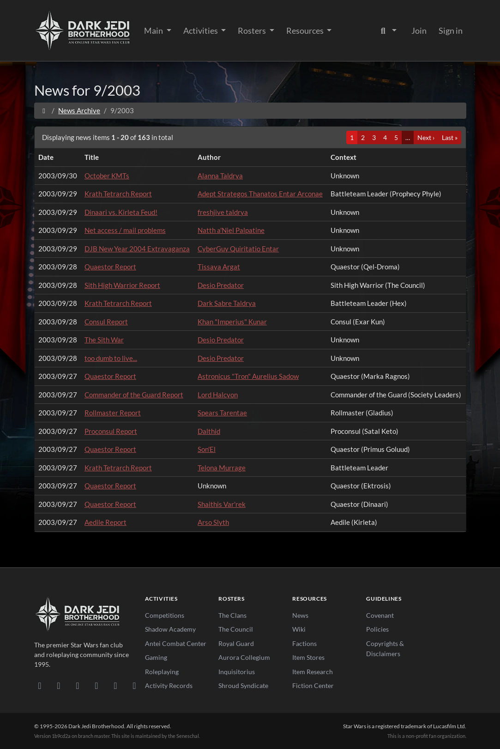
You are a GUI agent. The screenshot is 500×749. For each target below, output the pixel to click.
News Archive (79, 110)
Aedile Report (105, 522)
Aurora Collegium (244, 657)
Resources (305, 30)
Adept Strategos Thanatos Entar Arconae (260, 193)
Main (154, 30)
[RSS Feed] (134, 685)
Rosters (252, 30)
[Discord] (40, 685)
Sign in (451, 30)
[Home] (44, 110)
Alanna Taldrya (220, 175)
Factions (304, 643)
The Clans (232, 615)
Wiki (299, 629)
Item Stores (308, 657)
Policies (377, 629)
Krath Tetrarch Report (118, 193)
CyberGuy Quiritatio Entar (238, 248)
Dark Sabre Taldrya (227, 303)
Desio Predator (221, 285)
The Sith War (104, 339)
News (300, 615)
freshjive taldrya (223, 212)
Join (419, 30)
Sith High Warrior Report (122, 285)
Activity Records (169, 685)
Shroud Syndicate (243, 685)
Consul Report (106, 321)
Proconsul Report (110, 431)
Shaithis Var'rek (222, 504)
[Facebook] (78, 685)
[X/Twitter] (115, 685)
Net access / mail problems (125, 230)
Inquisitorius (236, 672)
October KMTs (106, 175)
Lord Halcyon (218, 394)
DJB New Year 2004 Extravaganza (137, 248)
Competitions (164, 615)
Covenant (380, 615)
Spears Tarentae (222, 412)
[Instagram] (96, 685)
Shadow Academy (170, 629)
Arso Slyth (213, 522)
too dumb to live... (110, 358)
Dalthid (209, 431)
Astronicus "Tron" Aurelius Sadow (248, 376)
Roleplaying (162, 672)
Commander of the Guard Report (133, 394)
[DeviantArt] (59, 685)
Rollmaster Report (112, 412)
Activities (201, 30)
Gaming (156, 657)
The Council (235, 629)
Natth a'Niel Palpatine (231, 230)
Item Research (312, 672)
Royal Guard (236, 643)
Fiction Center (313, 685)
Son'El (207, 449)
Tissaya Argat (219, 266)
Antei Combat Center (175, 643)
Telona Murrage (222, 467)
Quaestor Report (110, 266)
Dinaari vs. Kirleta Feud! (120, 212)
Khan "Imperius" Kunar (232, 321)
